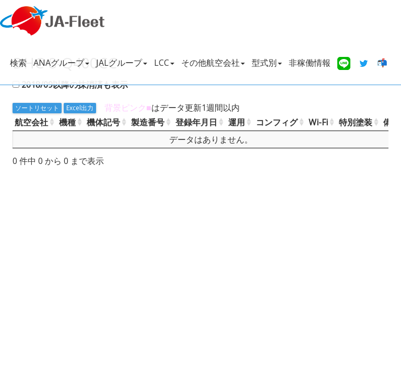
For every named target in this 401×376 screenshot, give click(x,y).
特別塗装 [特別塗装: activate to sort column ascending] (355, 122)
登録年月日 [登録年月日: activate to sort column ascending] (196, 122)
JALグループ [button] (121, 62)
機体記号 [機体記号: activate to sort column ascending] (103, 122)
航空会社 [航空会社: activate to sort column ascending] (31, 122)
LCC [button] (164, 62)
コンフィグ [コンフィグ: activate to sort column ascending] (277, 122)
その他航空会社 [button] (213, 62)
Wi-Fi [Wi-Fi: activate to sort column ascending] (318, 122)
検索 (18, 62)
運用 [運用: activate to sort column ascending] (236, 122)
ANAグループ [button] (61, 62)
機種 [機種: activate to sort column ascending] (67, 122)
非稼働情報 (310, 62)
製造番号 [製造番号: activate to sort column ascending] (147, 122)
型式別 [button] (267, 62)
